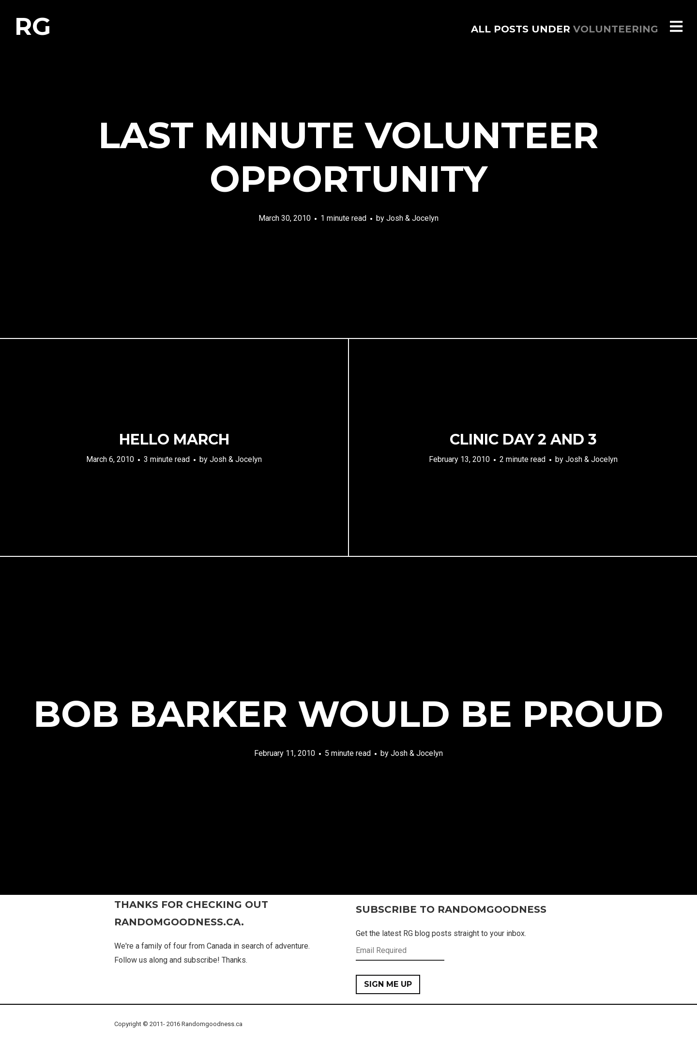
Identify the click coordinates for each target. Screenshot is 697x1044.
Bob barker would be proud (348, 714)
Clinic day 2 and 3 (523, 439)
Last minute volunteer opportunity (348, 156)
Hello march (174, 439)
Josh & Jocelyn (412, 218)
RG (33, 26)
